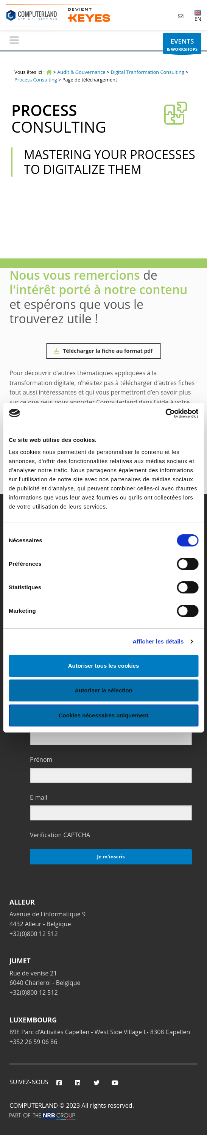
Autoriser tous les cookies (103, 665)
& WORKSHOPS (182, 45)
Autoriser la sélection (103, 690)
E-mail (38, 797)
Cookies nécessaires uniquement (104, 715)
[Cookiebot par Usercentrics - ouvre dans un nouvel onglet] (165, 413)
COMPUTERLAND (33, 1105)
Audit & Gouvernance (81, 72)
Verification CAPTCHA (60, 835)
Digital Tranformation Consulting (147, 72)
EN (198, 15)
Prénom (41, 759)
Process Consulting (35, 79)
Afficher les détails (158, 641)
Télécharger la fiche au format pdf (103, 350)
